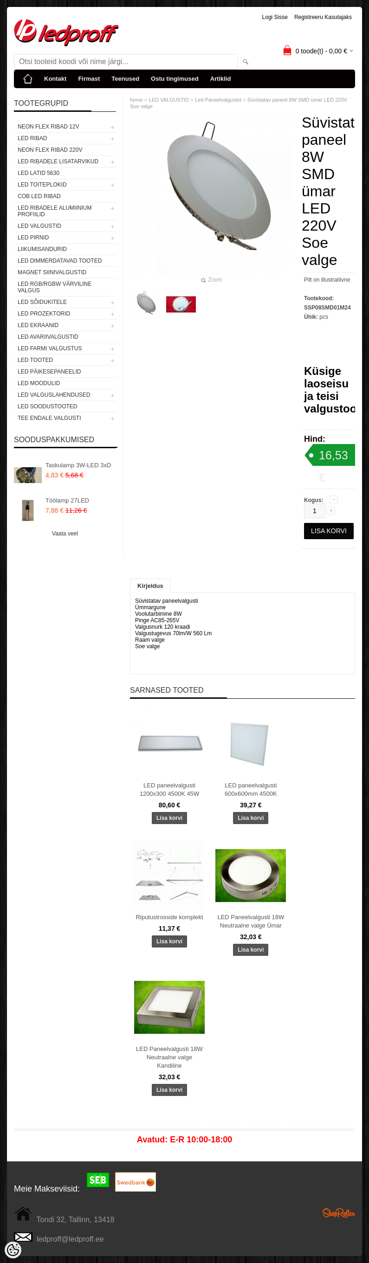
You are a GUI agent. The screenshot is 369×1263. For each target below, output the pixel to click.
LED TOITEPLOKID (42, 184)
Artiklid (220, 78)
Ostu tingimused (175, 78)
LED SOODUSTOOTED (47, 406)
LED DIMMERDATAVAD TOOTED (60, 261)
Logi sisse (275, 17)
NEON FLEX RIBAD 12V (48, 126)
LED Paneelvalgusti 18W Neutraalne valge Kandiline (169, 1057)
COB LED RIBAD (39, 196)
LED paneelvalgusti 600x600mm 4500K (251, 789)
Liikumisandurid (42, 249)
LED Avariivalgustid (48, 337)
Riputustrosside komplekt (169, 917)
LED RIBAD (32, 138)
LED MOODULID (39, 383)
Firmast (89, 78)
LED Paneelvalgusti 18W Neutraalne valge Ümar (250, 921)
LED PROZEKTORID (44, 313)
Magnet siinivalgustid (52, 272)
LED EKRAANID (38, 325)
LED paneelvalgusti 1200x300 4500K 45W (170, 789)
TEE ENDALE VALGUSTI (49, 418)
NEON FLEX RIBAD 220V (50, 150)
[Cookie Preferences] (13, 1250)
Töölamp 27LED (67, 500)
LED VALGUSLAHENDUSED (54, 395)
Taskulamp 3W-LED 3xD (78, 465)
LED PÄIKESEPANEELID (49, 371)
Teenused (125, 78)
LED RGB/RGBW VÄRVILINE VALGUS (54, 287)
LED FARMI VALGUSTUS (50, 348)
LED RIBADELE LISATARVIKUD (58, 161)
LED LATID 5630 (38, 173)
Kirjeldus (150, 585)
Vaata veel (65, 533)
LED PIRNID (33, 237)
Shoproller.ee (339, 1213)
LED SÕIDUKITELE (42, 302)
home (136, 100)
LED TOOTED (35, 360)
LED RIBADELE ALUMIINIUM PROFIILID (54, 211)
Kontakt (55, 78)
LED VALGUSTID (39, 226)
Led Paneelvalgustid (218, 100)
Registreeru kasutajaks (323, 17)
